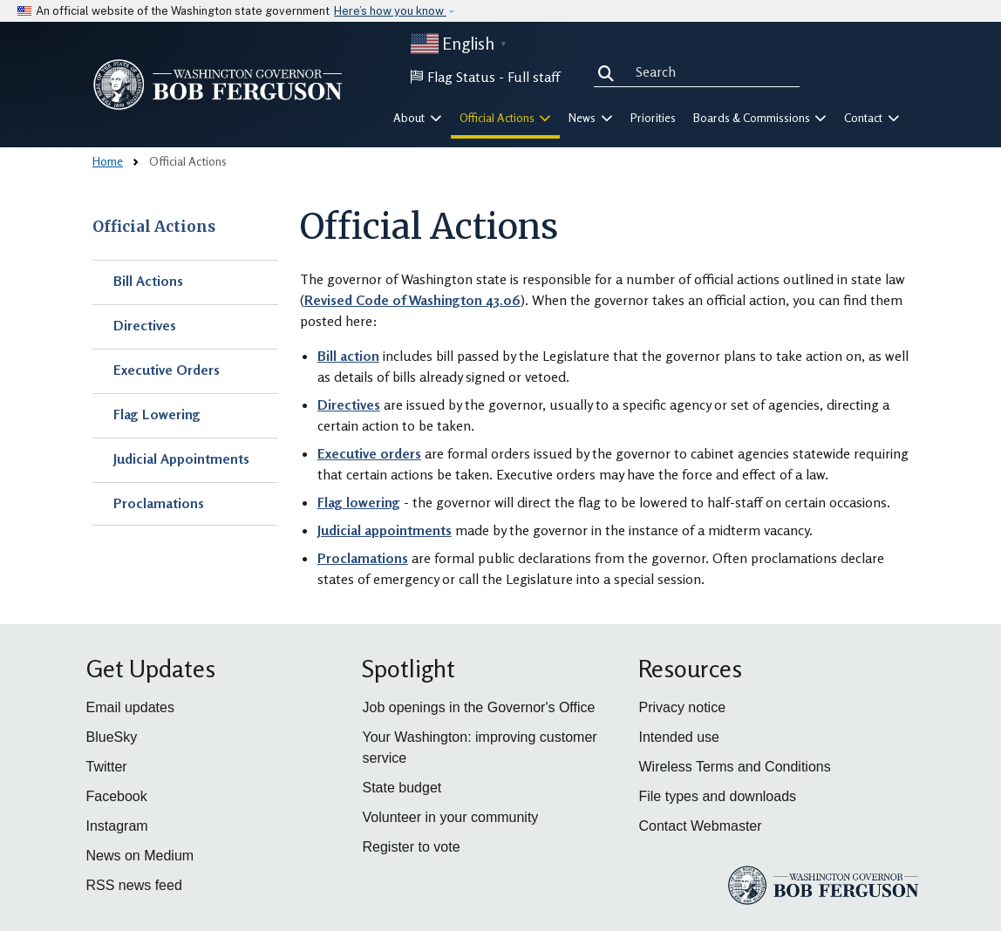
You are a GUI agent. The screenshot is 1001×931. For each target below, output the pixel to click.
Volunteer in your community (450, 817)
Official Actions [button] (506, 118)
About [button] (417, 118)
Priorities (653, 118)
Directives (144, 325)
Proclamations (158, 503)
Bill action (348, 355)
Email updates (130, 707)
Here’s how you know (390, 10)
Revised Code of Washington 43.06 (412, 300)
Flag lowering (358, 502)
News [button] (591, 118)
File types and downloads (717, 796)
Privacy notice (681, 707)
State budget (401, 787)
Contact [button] (872, 118)
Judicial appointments (384, 530)
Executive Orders (166, 369)
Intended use (678, 737)
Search (609, 71)
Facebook (116, 796)
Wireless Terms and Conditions (734, 766)
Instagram (117, 826)
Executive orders (369, 453)
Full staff (533, 76)
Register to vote (411, 846)
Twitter (106, 766)
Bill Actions (148, 280)
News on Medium (140, 855)
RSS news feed (134, 885)
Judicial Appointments (181, 458)
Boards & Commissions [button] (760, 118)
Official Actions (153, 226)
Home (107, 160)
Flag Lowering (157, 414)
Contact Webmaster (699, 826)
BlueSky (112, 737)
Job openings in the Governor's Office (478, 707)
